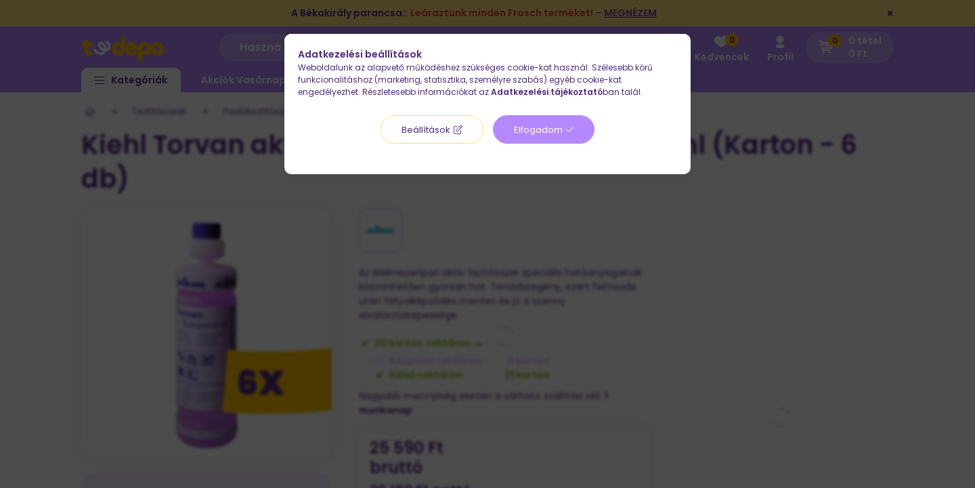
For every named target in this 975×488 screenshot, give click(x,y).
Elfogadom (538, 129)
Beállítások (426, 129)
